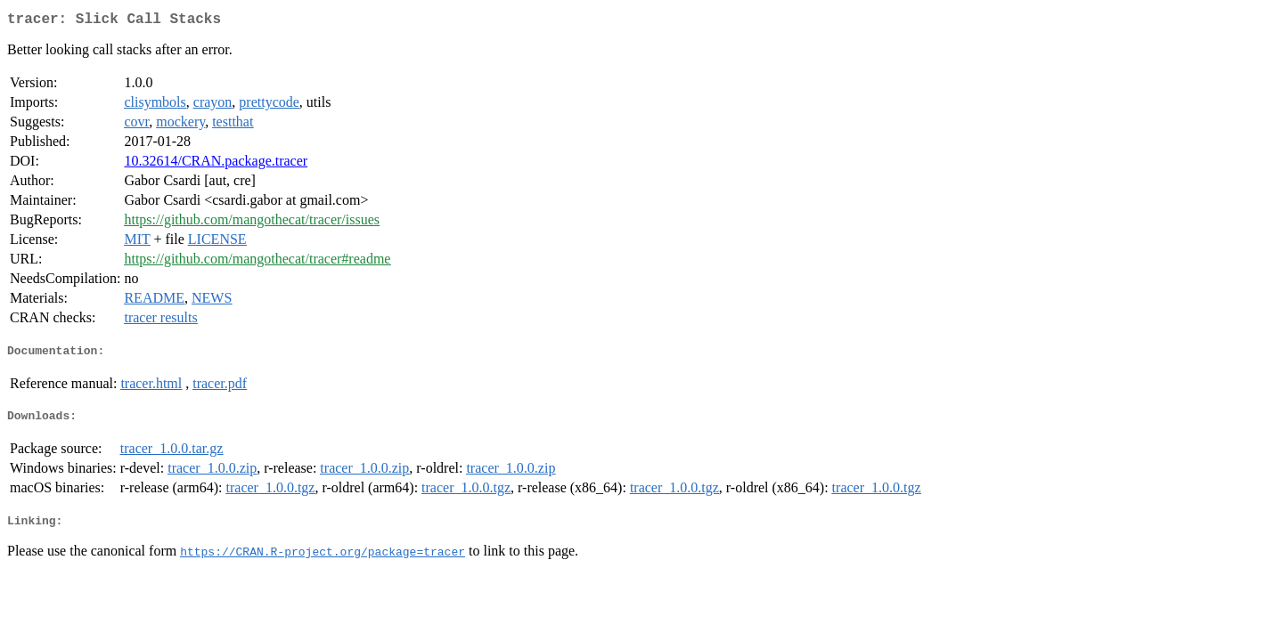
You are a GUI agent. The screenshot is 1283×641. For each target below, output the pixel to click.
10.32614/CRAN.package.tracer (215, 164)
